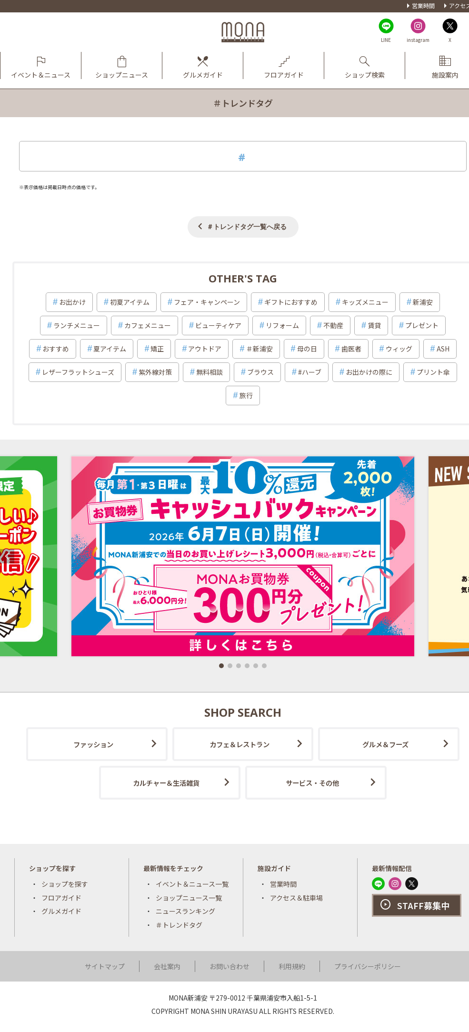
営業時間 (423, 5)
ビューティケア (218, 325)
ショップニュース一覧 (189, 897)
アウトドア (204, 348)
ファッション (93, 744)
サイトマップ (105, 966)
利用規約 (292, 966)
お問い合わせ (229, 966)
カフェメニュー (147, 325)
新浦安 (423, 302)
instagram (418, 39)
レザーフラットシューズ (78, 372)
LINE (386, 39)
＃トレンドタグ (179, 925)
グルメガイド (61, 911)
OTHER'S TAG (243, 278)
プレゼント (422, 325)
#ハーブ (309, 372)
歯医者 (351, 348)
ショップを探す (64, 884)
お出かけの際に (369, 372)
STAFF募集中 (423, 905)
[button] (221, 665)
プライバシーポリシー (367, 966)
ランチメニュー (76, 325)
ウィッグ (399, 348)
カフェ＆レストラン (239, 744)
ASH (443, 348)
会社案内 (167, 966)
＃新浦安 (259, 348)
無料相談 (209, 372)
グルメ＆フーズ (385, 744)
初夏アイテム (130, 302)
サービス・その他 (312, 783)
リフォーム (282, 325)
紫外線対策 (155, 372)
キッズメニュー (365, 302)
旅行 (246, 395)
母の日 (307, 348)
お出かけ (72, 302)
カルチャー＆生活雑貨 (166, 783)
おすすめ (55, 348)
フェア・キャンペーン (207, 302)
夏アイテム (109, 348)
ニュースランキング (185, 911)
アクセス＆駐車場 (296, 897)
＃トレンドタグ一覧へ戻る (247, 226)
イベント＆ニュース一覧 (192, 884)
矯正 (157, 348)
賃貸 (374, 325)
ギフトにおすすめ (291, 302)
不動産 (333, 325)
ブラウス (260, 372)
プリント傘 (433, 372)
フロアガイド (61, 897)
